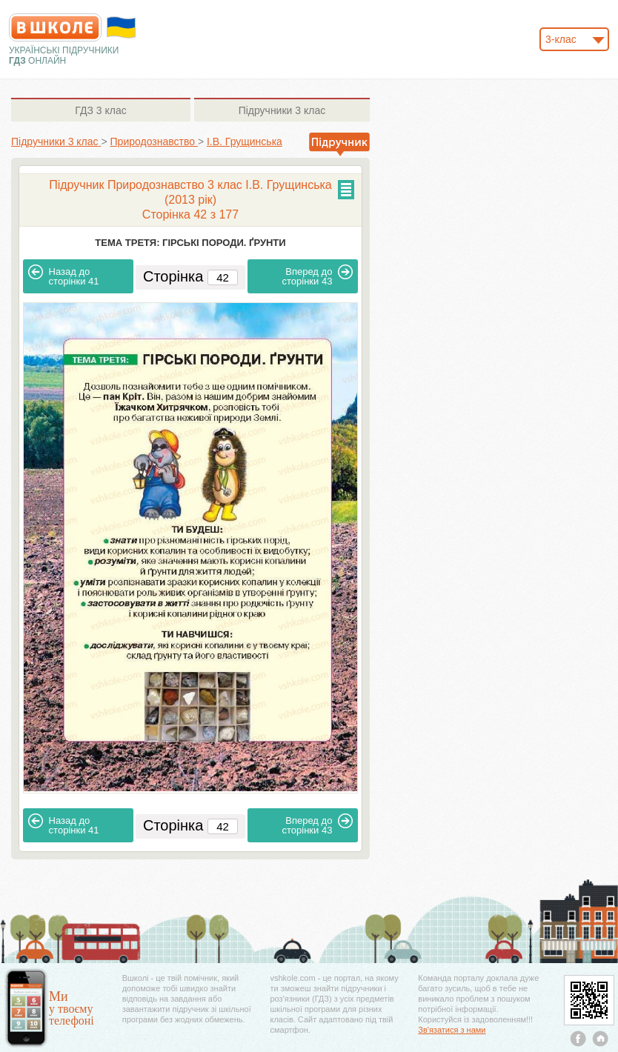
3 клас (100, 110)
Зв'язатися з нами (451, 1029)
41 (63, 275)
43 (317, 275)
